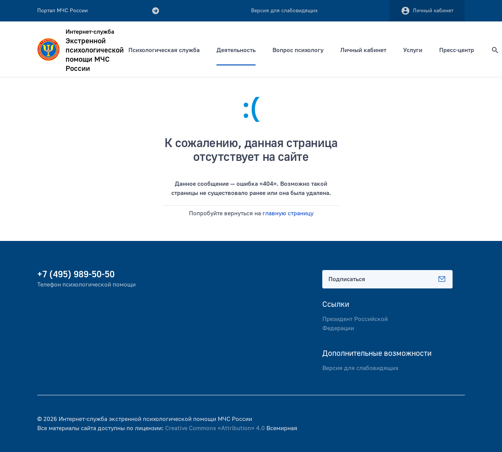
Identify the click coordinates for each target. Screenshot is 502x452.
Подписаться (387, 279)
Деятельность (236, 50)
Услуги (412, 50)
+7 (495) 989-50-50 (76, 274)
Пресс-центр (456, 50)
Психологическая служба (164, 50)
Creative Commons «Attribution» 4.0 (215, 428)
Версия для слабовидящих (360, 368)
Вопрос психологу (297, 50)
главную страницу (287, 213)
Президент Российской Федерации (355, 323)
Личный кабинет (427, 10)
